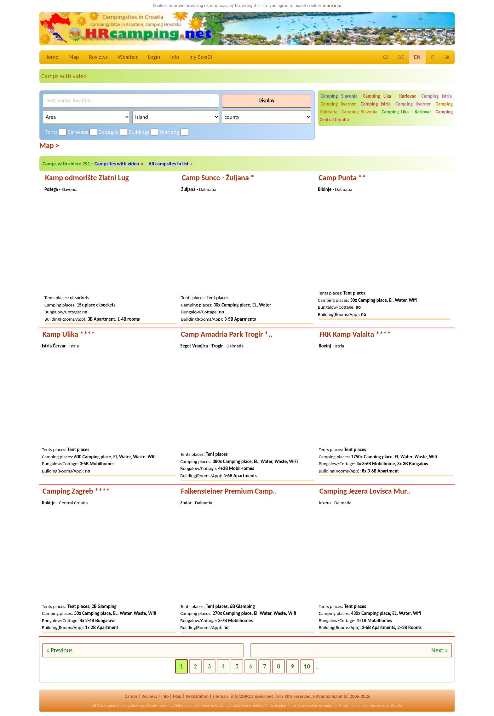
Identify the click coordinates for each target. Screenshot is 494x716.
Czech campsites (109, 705)
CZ (385, 57)
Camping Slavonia (339, 96)
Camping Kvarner (338, 104)
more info (332, 5)
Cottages (108, 132)
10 (307, 666)
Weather (128, 57)
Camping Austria (227, 705)
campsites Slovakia (337, 705)
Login (154, 57)
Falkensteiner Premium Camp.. (229, 490)
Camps (131, 696)
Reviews (98, 57)
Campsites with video (117, 164)
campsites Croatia (388, 705)
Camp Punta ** (342, 177)
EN (417, 57)
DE (401, 57)
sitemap (220, 696)
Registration (197, 696)
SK (447, 57)
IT (432, 57)
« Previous (59, 650)
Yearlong (169, 132)
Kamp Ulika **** (69, 334)
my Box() (200, 57)
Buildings (139, 132)
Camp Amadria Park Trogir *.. (226, 334)
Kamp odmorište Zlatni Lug (87, 177)
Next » (439, 650)
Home (51, 57)
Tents (51, 132)
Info (174, 57)
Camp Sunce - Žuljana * (218, 177)
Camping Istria (436, 96)
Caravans (78, 132)
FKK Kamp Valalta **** (355, 334)
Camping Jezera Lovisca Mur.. (364, 490)
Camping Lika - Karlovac (389, 96)
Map (73, 57)
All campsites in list (169, 164)
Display (266, 100)
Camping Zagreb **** (76, 490)
